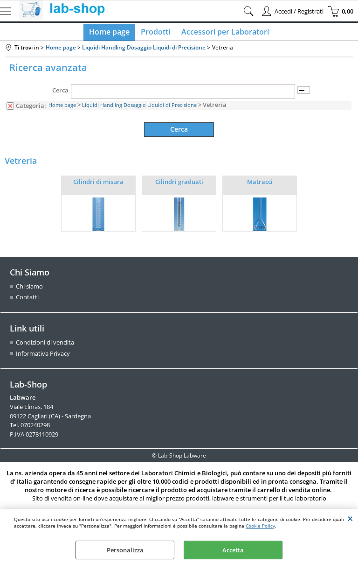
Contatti (27, 300)
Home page (111, 33)
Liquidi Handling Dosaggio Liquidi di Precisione (139, 109)
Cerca (60, 94)
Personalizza (125, 550)
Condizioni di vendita (45, 345)
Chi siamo (29, 289)
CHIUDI (350, 518)
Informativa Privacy (43, 356)
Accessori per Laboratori (223, 33)
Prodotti (155, 33)
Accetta (233, 550)
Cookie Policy (260, 525)
